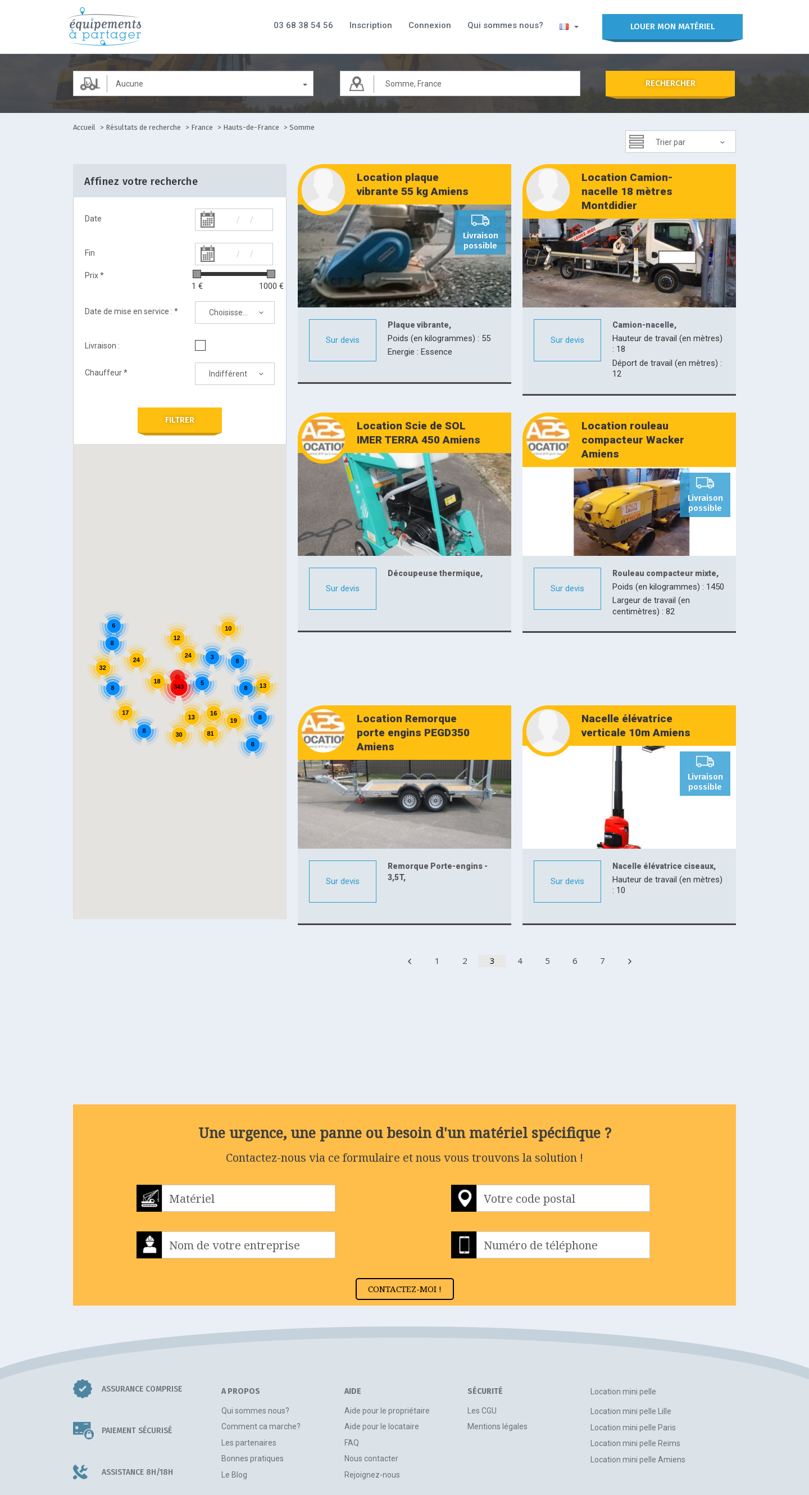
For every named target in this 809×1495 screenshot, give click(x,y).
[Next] (630, 896)
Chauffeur (106, 372)
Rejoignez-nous (372, 1410)
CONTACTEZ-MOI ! (405, 1224)
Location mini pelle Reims (635, 1378)
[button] (569, 26)
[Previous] (410, 896)
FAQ (351, 1378)
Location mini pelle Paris (633, 1362)
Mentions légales (497, 1361)
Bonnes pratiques (252, 1393)
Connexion (429, 25)
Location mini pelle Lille (630, 1346)
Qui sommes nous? (505, 25)
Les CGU (482, 1346)
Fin (90, 252)
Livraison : (102, 345)
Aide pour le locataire (381, 1361)
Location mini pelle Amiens (637, 1394)
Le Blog (234, 1410)
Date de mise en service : (131, 311)
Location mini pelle (623, 1326)
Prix (94, 275)
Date (93, 218)
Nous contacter (371, 1393)
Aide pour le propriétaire (387, 1346)
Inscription (370, 25)
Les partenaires (248, 1378)
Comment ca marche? (261, 1361)
